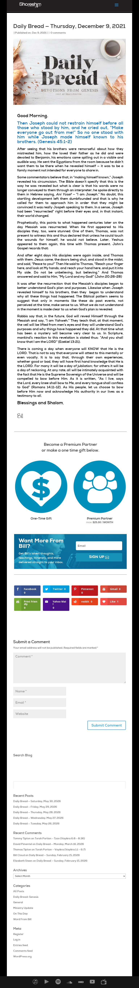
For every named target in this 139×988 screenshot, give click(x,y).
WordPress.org (22, 956)
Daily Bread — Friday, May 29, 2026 (35, 806)
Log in (16, 939)
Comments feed (23, 950)
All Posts (18, 891)
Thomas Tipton (22, 849)
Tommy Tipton (22, 838)
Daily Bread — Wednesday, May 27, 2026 (38, 817)
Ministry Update (23, 908)
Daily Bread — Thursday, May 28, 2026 (37, 812)
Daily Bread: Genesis (25, 896)
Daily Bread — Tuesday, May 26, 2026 (36, 823)
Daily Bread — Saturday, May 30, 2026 (37, 801)
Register (18, 934)
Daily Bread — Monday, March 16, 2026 (60, 844)
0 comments (58, 32)
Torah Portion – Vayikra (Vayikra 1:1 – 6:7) (60, 849)
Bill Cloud (19, 855)
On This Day (20, 913)
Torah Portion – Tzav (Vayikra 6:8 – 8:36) (60, 838)
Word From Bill (22, 919)
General (18, 902)
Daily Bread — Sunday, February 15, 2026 (54, 855)
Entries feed (20, 945)
